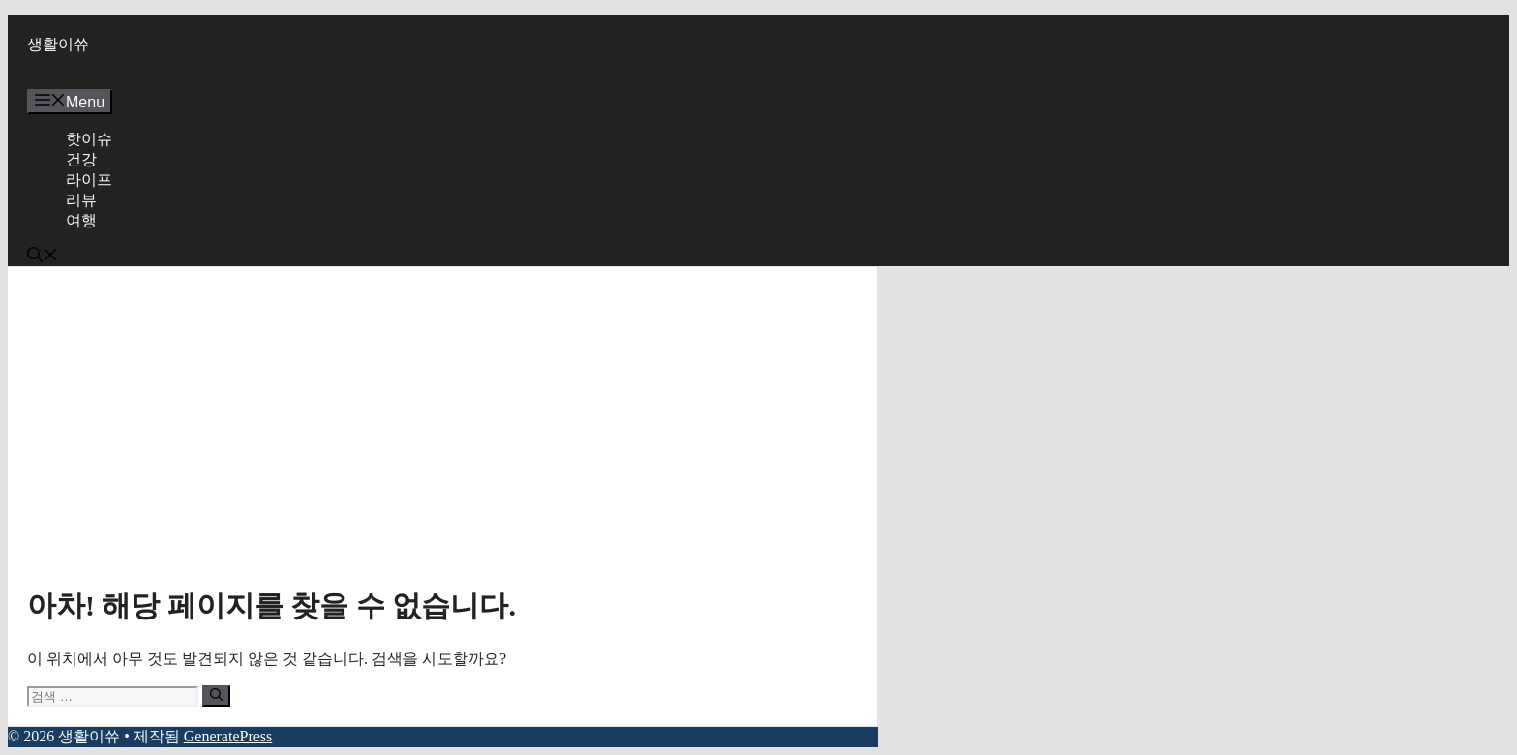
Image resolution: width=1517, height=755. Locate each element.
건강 (81, 159)
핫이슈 (89, 139)
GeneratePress (228, 736)
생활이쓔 (58, 44)
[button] (42, 257)
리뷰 (81, 200)
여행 (81, 220)
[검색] (216, 696)
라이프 (89, 179)
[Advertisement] (442, 431)
